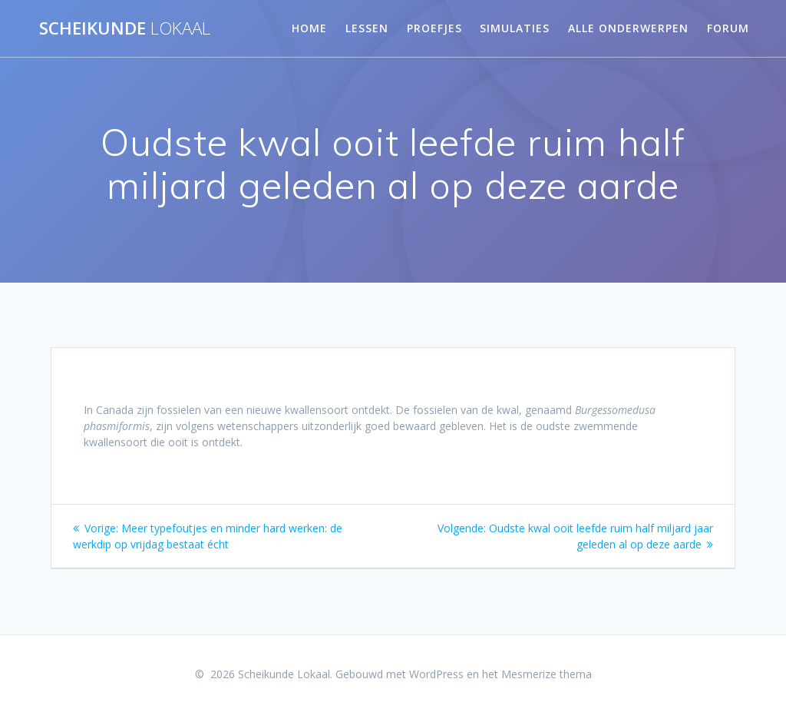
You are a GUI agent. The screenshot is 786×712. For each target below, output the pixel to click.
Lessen (366, 28)
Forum (728, 28)
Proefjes (434, 28)
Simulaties (515, 28)
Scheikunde (124, 28)
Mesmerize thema (546, 674)
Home (309, 28)
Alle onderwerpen (628, 28)
